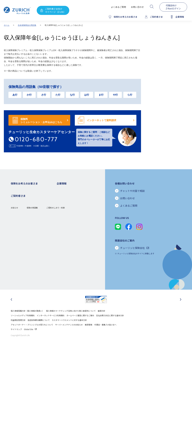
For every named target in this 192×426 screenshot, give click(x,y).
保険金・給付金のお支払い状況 (69, 235)
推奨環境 (88, 332)
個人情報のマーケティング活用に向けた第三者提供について (71, 319)
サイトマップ (16, 337)
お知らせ (14, 284)
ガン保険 (14, 198)
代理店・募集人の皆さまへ (105, 332)
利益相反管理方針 (18, 328)
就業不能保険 (16, 212)
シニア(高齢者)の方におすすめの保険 (26, 226)
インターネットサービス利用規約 (50, 323)
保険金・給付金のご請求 (21, 258)
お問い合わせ (137, 6)
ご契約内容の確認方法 (20, 268)
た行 (57, 94)
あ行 (14, 94)
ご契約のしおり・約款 (55, 284)
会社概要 (60, 194)
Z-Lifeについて (17, 272)
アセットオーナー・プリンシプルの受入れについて (32, 332)
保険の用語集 (32, 284)
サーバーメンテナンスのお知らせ (69, 332)
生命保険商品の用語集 (27, 25)
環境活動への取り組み (66, 254)
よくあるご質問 (118, 6)
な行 (72, 94)
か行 (29, 94)
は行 (86, 94)
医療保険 (14, 203)
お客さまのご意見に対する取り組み (71, 231)
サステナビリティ (64, 240)
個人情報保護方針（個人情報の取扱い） (27, 319)
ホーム (6, 25)
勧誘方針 (101, 319)
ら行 (129, 94)
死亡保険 (14, 194)
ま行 (101, 94)
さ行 (43, 94)
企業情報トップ (63, 189)
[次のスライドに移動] (180, 307)
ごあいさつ (61, 198)
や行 (115, 94)
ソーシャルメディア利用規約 (23, 323)
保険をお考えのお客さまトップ (24, 189)
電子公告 (60, 212)
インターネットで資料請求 (101, 120)
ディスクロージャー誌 (66, 208)
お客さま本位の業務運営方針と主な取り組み (75, 226)
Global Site (30, 337)
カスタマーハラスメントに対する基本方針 (69, 328)
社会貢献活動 (62, 249)
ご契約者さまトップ (19, 254)
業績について (62, 203)
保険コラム (15, 231)
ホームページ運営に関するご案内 (80, 323)
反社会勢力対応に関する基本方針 (110, 323)
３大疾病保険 (16, 208)
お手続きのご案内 (18, 263)
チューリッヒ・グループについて (70, 221)
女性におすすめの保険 (20, 221)
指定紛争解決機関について (39, 328)
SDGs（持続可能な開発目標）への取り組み (74, 245)
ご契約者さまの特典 (19, 235)
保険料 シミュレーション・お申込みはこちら (41, 120)
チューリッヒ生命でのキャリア (69, 258)
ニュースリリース (64, 217)
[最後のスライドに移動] (11, 307)
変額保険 (14, 217)
